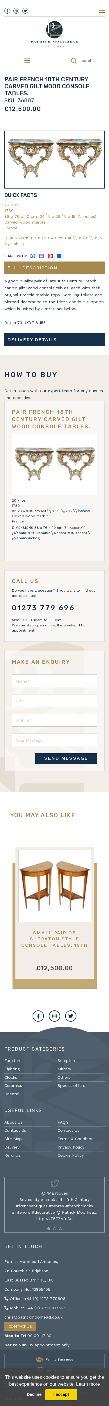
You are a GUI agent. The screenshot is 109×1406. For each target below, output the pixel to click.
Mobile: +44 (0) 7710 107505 (35, 1308)
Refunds (12, 1155)
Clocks (10, 1077)
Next (91, 161)
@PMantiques (54, 1193)
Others (64, 1077)
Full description (32, 267)
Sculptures (68, 1060)
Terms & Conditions (77, 1138)
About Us (13, 1122)
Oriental (11, 1093)
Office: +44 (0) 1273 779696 (34, 1298)
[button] (48, 1228)
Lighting (12, 1069)
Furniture (13, 1060)
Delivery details (32, 339)
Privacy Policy (71, 1147)
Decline (34, 1394)
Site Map (13, 1138)
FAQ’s (63, 1122)
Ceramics (13, 1085)
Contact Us (15, 1130)
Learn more (88, 1384)
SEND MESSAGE (66, 758)
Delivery (11, 1147)
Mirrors (64, 1069)
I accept (61, 1394)
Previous (18, 161)
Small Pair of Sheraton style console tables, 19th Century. (54, 942)
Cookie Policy (71, 1155)
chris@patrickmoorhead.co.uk (33, 1317)
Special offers (71, 1085)
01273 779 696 (43, 608)
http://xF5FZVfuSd (54, 1218)
